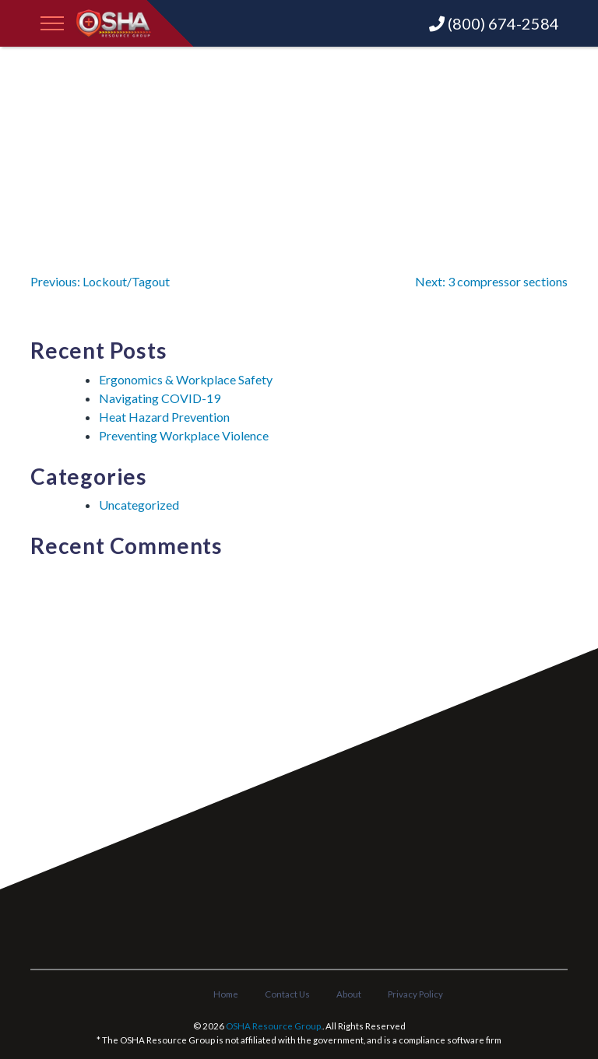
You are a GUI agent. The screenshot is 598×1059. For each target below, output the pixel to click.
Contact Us (287, 994)
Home (225, 994)
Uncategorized (139, 504)
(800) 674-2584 (494, 23)
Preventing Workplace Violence (184, 435)
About (348, 994)
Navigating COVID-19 (159, 398)
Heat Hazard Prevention (164, 416)
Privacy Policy (415, 994)
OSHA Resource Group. (274, 1026)
